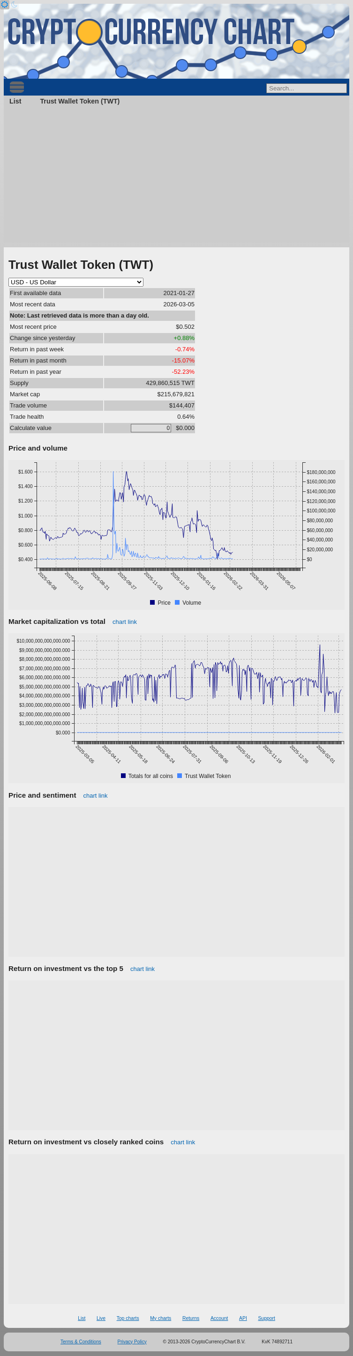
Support (266, 1318)
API (243, 1318)
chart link (125, 621)
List (15, 101)
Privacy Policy (132, 1341)
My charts (160, 1318)
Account (219, 1318)
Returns (190, 1318)
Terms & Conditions (80, 1341)
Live (101, 1318)
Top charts (128, 1318)
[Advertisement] (176, 177)
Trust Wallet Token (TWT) (80, 101)
